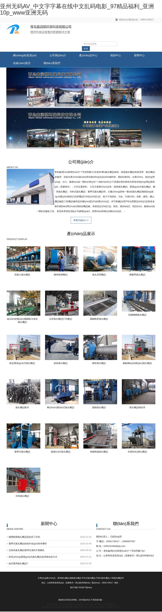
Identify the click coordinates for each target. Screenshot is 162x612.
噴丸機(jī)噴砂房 (137, 408)
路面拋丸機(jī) (60, 363)
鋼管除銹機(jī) (60, 275)
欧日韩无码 (90, 607)
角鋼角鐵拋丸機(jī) (99, 452)
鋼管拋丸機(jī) (99, 363)
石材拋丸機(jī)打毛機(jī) (60, 319)
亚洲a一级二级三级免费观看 (60, 607)
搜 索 (86, 48)
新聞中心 (19, 63)
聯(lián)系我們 (79, 63)
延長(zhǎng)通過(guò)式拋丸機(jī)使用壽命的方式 (33, 557)
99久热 (45, 607)
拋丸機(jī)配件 (22, 408)
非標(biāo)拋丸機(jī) (137, 452)
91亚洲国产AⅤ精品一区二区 (108, 607)
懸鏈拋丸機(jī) (99, 408)
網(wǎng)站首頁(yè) (25, 55)
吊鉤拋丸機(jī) (22, 496)
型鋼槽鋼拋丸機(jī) (137, 315)
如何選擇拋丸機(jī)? (18, 564)
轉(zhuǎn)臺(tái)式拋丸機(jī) (60, 408)
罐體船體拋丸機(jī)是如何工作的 (24, 537)
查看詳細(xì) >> (81, 220)
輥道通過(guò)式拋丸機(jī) (22, 363)
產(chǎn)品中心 (92, 55)
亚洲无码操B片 (79, 607)
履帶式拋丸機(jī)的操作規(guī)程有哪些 (28, 544)
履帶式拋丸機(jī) (22, 452)
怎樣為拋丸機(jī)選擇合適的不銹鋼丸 (26, 550)
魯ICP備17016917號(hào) (81, 588)
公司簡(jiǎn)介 (60, 55)
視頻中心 (120, 55)
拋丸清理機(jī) (99, 275)
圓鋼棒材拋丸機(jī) (99, 319)
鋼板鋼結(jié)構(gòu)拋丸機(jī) (137, 363)
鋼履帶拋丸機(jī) (137, 275)
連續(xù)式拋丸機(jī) (60, 452)
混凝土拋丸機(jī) (22, 275)
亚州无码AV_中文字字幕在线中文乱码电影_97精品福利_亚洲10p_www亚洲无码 (77, 9)
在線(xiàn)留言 (47, 63)
